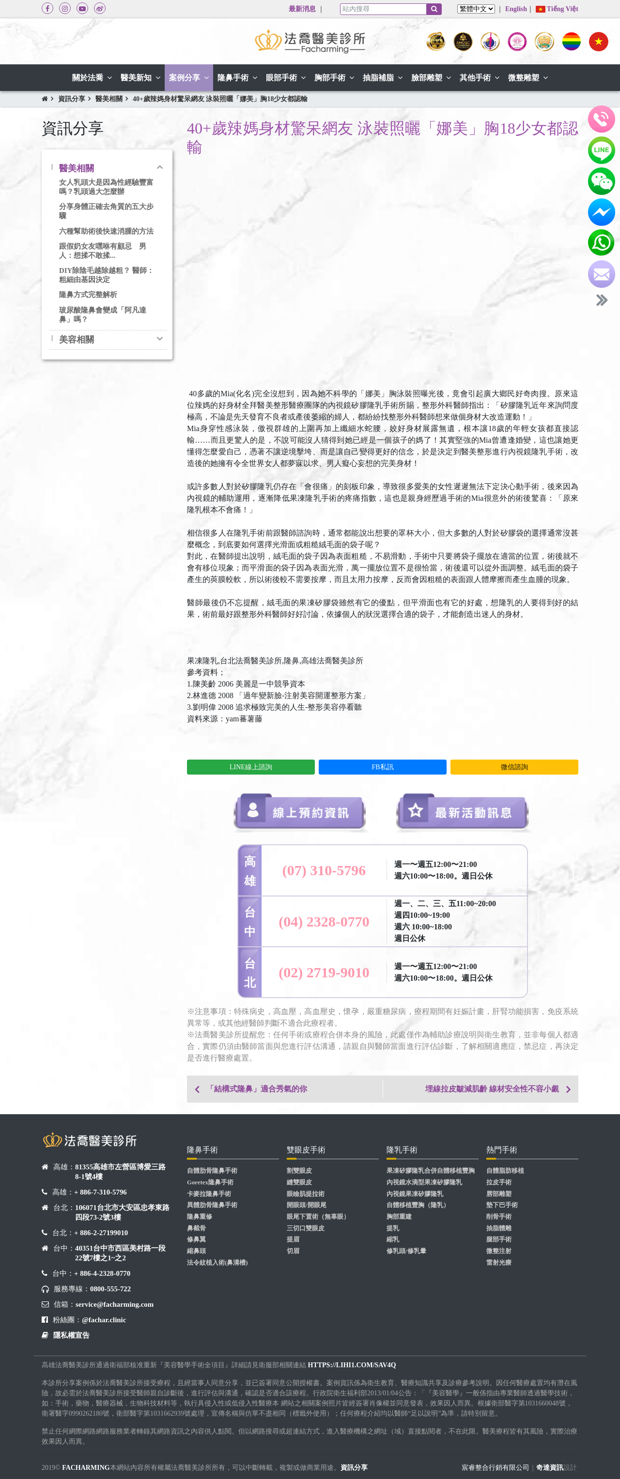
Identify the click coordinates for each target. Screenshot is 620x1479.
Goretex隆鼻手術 (210, 1182)
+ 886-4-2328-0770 (102, 1273)
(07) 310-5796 (324, 870)
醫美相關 (109, 99)
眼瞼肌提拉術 (306, 1194)
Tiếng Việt (557, 9)
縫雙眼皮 (299, 1182)
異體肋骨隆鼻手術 (212, 1205)
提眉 (293, 1239)
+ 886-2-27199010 (101, 1233)
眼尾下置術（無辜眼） (318, 1216)
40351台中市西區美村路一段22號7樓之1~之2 (120, 1253)
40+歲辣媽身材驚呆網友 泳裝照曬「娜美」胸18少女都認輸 (220, 99)
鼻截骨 (196, 1228)
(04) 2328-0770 (324, 921)
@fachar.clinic (104, 1320)
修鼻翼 (196, 1239)
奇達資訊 (549, 1467)
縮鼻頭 (196, 1251)
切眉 (293, 1251)
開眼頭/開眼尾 (306, 1205)
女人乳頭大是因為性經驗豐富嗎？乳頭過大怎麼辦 (106, 187)
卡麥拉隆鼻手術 (209, 1194)
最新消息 (302, 9)
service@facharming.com (115, 1304)
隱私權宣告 (71, 1335)
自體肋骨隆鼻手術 (212, 1170)
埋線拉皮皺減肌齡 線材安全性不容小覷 (492, 1089)
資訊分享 (71, 99)
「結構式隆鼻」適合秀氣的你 (256, 1089)
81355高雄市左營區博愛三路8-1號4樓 (120, 1171)
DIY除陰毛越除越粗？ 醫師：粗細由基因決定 (106, 275)
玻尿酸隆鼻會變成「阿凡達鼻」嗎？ (102, 314)
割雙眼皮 (299, 1170)
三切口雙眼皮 (306, 1228)
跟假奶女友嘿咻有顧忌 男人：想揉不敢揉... (102, 250)
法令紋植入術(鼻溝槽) (217, 1262)
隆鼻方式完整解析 (88, 295)
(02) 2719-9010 (324, 972)
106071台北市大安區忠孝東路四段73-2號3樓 (122, 1212)
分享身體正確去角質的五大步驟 (106, 211)
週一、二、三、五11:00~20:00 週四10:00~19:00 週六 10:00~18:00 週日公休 (445, 920)
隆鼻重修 (199, 1216)
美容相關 (76, 339)
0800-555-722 (110, 1289)
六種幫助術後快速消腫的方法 (106, 231)
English (516, 9)
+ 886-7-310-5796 (100, 1192)
